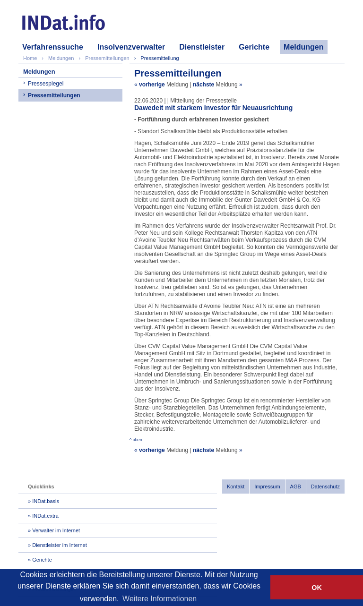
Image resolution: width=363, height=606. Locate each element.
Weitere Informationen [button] (159, 599)
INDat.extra (45, 516)
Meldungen (303, 47)
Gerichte (254, 47)
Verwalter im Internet (56, 530)
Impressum (267, 486)
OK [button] (316, 587)
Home (30, 58)
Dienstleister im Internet (59, 545)
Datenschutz (325, 486)
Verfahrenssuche (52, 47)
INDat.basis (45, 501)
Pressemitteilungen (54, 95)
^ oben (136, 439)
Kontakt (235, 486)
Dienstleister (202, 47)
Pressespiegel (45, 83)
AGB (295, 486)
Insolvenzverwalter (131, 47)
